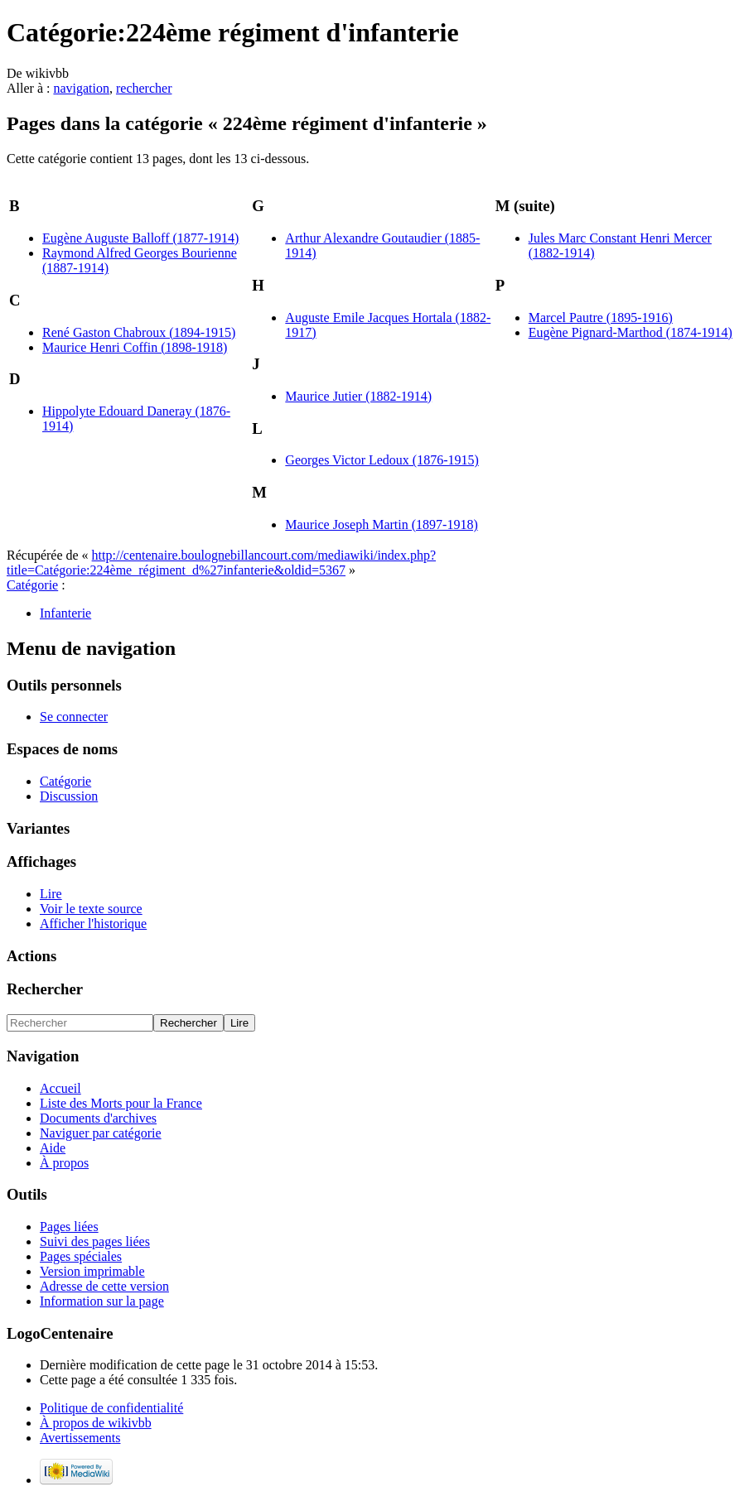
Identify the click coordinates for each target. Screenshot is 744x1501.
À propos (64, 1163)
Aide (52, 1148)
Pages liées (69, 1227)
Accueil (60, 1088)
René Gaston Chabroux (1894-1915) (138, 332)
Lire (51, 894)
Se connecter (74, 717)
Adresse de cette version (104, 1286)
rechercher (144, 88)
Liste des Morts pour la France (121, 1103)
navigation (81, 88)
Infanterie (65, 613)
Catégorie (32, 585)
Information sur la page (102, 1301)
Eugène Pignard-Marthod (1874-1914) (630, 332)
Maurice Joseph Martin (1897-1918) (381, 524)
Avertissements (80, 1438)
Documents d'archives (98, 1118)
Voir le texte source (91, 909)
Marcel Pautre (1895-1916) (601, 317)
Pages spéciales (81, 1256)
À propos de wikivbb (96, 1423)
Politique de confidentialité (111, 1408)
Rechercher (45, 989)
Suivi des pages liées (95, 1241)
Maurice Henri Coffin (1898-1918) (134, 347)
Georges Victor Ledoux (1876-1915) (382, 460)
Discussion (69, 796)
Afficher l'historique (93, 923)
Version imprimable (92, 1271)
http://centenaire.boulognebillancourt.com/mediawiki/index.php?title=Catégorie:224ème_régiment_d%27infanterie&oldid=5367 (221, 562)
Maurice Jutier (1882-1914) (358, 396)
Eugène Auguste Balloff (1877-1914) (140, 238)
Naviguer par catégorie (101, 1133)
